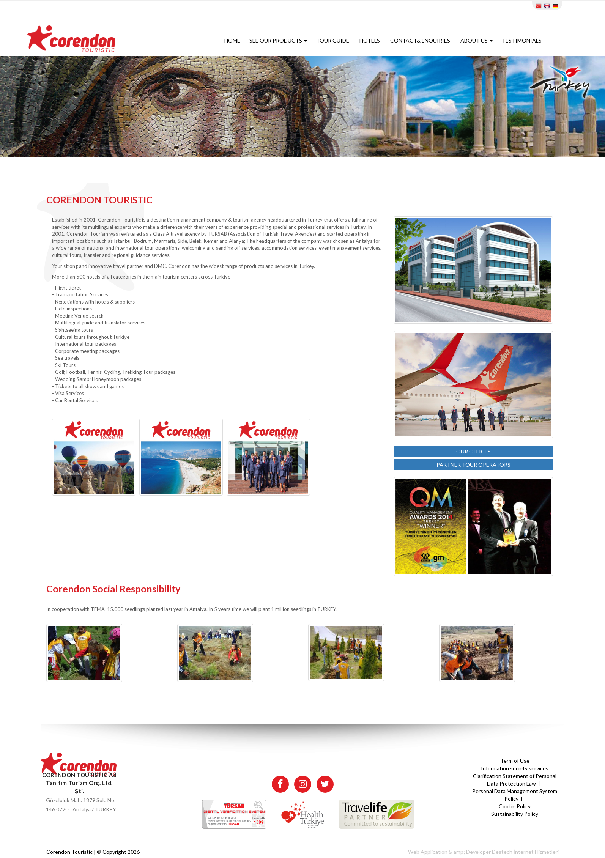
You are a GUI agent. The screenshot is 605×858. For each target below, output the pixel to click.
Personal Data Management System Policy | (514, 795)
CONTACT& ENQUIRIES (420, 40)
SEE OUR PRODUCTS (278, 40)
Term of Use (514, 760)
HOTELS (370, 40)
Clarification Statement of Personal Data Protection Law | (514, 780)
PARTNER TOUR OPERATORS (473, 464)
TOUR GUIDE (333, 40)
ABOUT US (476, 40)
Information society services (514, 768)
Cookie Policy (515, 806)
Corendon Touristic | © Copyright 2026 (93, 852)
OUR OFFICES (473, 451)
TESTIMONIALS (522, 40)
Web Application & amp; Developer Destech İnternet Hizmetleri (483, 852)
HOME (232, 40)
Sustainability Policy (514, 814)
